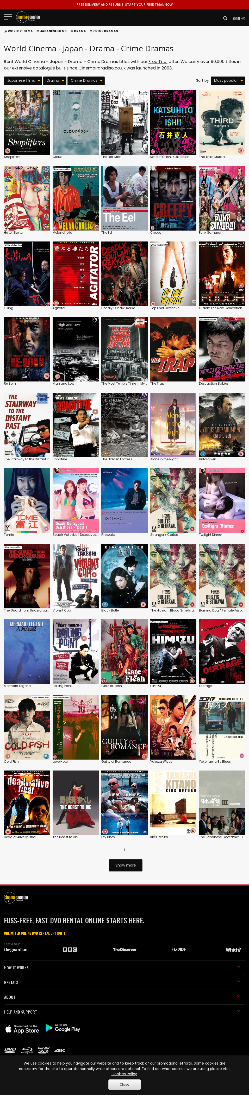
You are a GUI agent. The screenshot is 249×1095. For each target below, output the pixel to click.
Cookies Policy (124, 1074)
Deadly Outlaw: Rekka (118, 308)
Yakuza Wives (161, 761)
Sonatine (60, 459)
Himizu (155, 686)
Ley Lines (108, 837)
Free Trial (157, 62)
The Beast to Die (65, 837)
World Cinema (20, 31)
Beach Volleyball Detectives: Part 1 (79, 534)
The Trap (157, 383)
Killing (8, 308)
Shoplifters (12, 157)
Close (124, 1084)
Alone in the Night (164, 459)
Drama (80, 31)
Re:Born (10, 383)
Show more (125, 865)
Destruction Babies (214, 383)
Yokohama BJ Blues (215, 761)
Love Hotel (60, 761)
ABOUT (122, 997)
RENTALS (122, 982)
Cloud (58, 157)
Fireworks (108, 534)
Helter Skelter (13, 232)
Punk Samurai (210, 232)
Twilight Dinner (210, 534)
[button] (223, 18)
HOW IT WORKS (122, 967)
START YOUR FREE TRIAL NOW (125, 4)
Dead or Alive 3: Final (20, 837)
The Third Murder (212, 157)
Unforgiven (207, 459)
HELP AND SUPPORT (122, 1012)
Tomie (9, 534)
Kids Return (159, 837)
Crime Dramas (105, 31)
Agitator (59, 308)
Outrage (205, 686)
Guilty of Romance (116, 761)
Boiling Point (62, 686)
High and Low (63, 383)
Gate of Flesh (111, 686)
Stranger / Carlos (164, 534)
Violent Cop (62, 610)
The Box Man (111, 157)
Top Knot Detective (164, 308)
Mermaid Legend (17, 686)
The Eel (106, 232)
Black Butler (110, 610)
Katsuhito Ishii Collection (169, 157)
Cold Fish (11, 761)
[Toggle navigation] (9, 16)
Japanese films (53, 31)
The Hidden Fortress (116, 459)
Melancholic (62, 232)
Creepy (155, 232)
